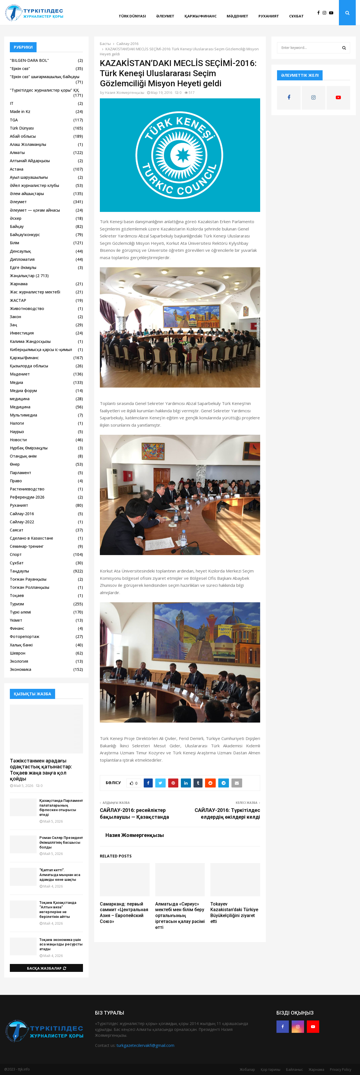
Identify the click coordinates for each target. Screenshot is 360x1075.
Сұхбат (296, 16)
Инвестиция (22, 333)
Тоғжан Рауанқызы (28, 579)
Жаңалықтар (22, 275)
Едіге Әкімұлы (23, 267)
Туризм (17, 603)
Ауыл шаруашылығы (29, 177)
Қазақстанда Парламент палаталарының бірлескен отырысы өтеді (61, 807)
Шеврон (17, 653)
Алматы (17, 152)
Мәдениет (237, 16)
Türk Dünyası (132, 16)
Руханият (268, 16)
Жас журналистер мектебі (35, 292)
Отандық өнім (23, 456)
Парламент (20, 472)
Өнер (15, 464)
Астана (16, 169)
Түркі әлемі (20, 612)
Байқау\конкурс (25, 234)
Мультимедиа (23, 415)
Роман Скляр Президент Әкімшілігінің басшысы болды (61, 842)
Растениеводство (27, 489)
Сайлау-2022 (22, 521)
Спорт (16, 554)
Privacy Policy (340, 1069)
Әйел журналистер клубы (34, 185)
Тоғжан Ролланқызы (29, 587)
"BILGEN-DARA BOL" (29, 60)
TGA (14, 120)
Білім (14, 242)
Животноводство (27, 308)
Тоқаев (17, 595)
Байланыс (294, 1069)
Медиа (16, 382)
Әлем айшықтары (27, 193)
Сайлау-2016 (22, 513)
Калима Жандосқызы (30, 341)
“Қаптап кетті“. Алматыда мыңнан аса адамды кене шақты (59, 875)
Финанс (17, 628)
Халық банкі (21, 645)
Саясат (16, 530)
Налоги (17, 423)
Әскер (15, 218)
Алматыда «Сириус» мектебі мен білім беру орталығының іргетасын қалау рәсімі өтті (180, 915)
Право (16, 480)
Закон (15, 316)
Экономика (20, 669)
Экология (19, 661)
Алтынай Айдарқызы (30, 160)
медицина (20, 398)
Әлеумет (165, 16)
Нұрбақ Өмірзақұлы (29, 448)
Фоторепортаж (24, 636)
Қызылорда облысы (29, 365)
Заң (13, 324)
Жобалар (247, 1069)
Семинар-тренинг (27, 546)
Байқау (17, 226)
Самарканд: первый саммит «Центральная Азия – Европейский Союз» (124, 912)
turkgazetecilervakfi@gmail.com (145, 1045)
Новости (18, 439)
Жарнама (19, 283)
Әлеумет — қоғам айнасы (35, 210)
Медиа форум (23, 390)
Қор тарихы (270, 1069)
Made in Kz (20, 111)
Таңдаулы (19, 571)
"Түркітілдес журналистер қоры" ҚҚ (44, 90)
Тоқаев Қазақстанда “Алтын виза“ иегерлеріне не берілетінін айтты (57, 909)
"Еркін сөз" (20, 68)
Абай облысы (23, 136)
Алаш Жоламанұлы (28, 144)
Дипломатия (22, 259)
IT (12, 103)
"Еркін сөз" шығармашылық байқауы (44, 76)
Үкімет (16, 620)
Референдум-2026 (27, 497)
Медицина (20, 406)
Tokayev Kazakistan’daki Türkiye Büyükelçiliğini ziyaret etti (234, 912)
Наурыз (17, 431)
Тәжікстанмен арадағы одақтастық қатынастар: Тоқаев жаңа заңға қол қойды (41, 770)
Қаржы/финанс (200, 16)
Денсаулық (20, 251)
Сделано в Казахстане (31, 538)
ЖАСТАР (18, 300)
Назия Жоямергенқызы (124, 92)
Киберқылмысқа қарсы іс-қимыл (41, 349)
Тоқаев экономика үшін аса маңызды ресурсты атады (61, 944)
